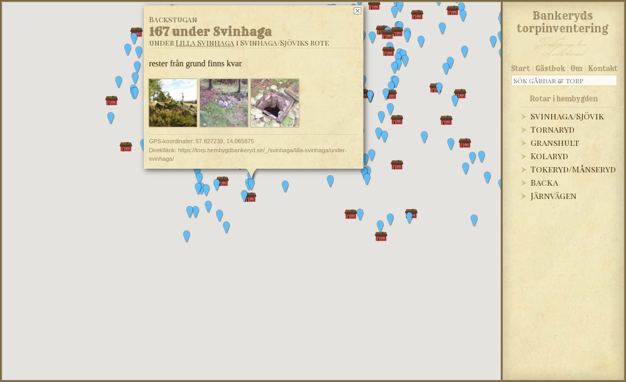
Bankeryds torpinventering (562, 20)
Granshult (555, 142)
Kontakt (603, 68)
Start (520, 68)
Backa (544, 182)
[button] (199, 178)
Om (576, 68)
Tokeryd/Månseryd (573, 169)
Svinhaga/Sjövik (567, 115)
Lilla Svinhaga (205, 43)
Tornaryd (553, 129)
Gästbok (550, 68)
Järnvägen (554, 195)
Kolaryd (549, 155)
